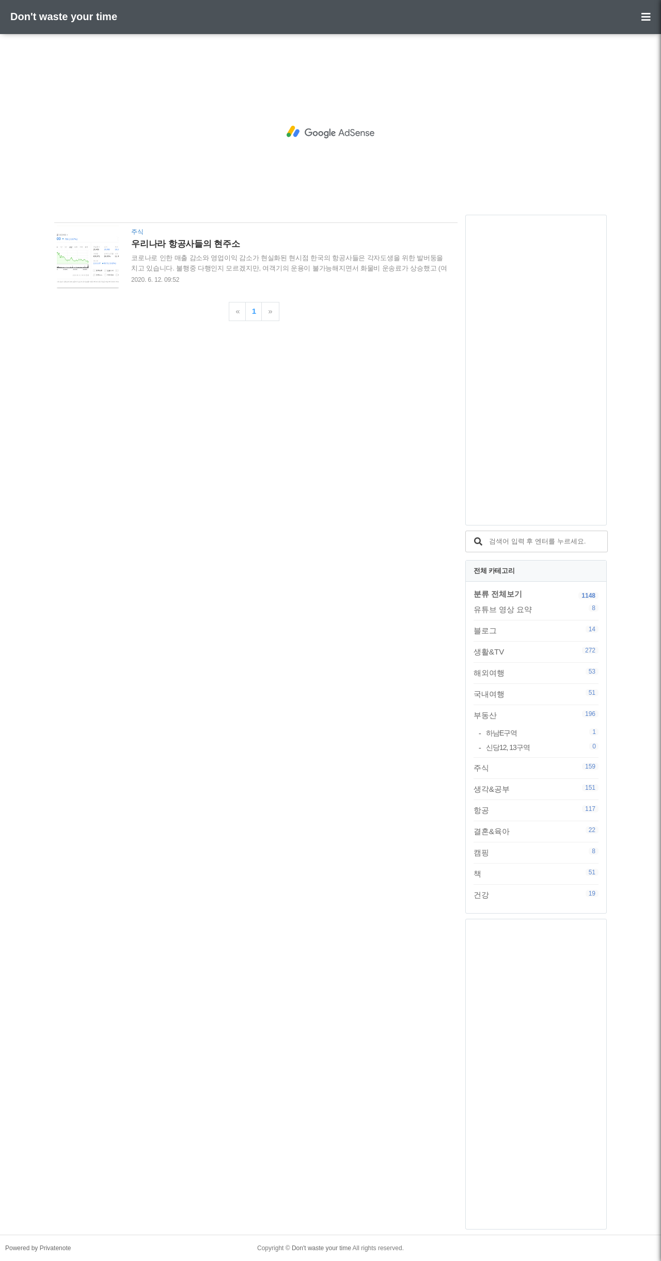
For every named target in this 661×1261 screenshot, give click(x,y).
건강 (536, 894)
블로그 (536, 630)
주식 (536, 767)
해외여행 (536, 672)
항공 (536, 810)
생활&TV (536, 651)
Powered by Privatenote (38, 1248)
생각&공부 (536, 788)
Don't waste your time (63, 16)
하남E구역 (542, 732)
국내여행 (536, 693)
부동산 (536, 715)
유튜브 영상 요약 (536, 609)
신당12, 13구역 (542, 747)
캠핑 (536, 852)
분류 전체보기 (498, 593)
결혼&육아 (536, 831)
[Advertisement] (330, 132)
